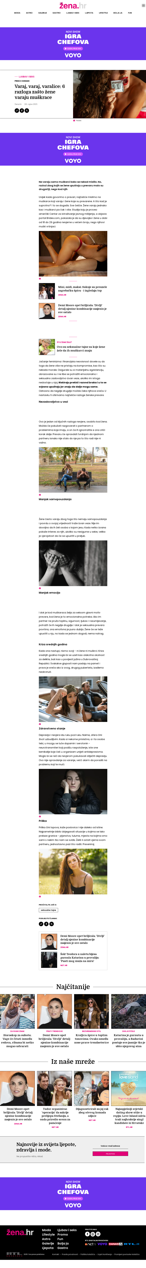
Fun (130, 13)
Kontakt (54, 1263)
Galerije (42, 13)
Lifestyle (103, 13)
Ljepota (89, 13)
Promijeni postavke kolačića (126, 1263)
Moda (17, 13)
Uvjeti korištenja (104, 1263)
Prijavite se (110, 1161)
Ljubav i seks (72, 13)
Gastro (57, 13)
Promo (62, 1242)
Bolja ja (117, 13)
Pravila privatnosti (69, 1263)
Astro (29, 13)
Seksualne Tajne (48, 910)
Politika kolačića (87, 1263)
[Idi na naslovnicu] (73, 8)
